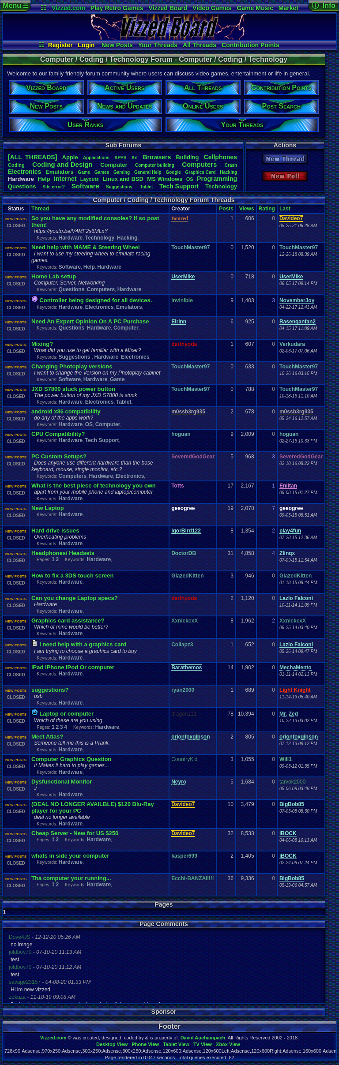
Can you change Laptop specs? (74, 598)
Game (84, 172)
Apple (70, 157)
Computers (199, 164)
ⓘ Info (323, 5)
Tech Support (102, 440)
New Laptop (47, 508)
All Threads (199, 45)
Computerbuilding (154, 165)
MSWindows (164, 179)
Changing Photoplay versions (71, 366)
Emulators (59, 172)
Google (173, 172)
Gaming (121, 172)
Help (44, 179)
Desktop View (112, 1044)
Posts (226, 209)
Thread (40, 209)
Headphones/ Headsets (62, 553)
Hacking (228, 172)
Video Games (211, 7)
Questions (22, 186)
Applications (96, 157)
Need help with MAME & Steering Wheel (85, 247)
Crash (231, 165)
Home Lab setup (53, 276)
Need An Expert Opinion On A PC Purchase (90, 321)
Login (86, 45)
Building (187, 157)
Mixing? (42, 344)
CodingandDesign (62, 164)
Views (246, 209)
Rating (267, 209)
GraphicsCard (200, 172)
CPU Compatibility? (58, 434)
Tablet (146, 186)
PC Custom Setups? (59, 456)
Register (60, 45)
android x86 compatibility (66, 411)
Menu (15, 5)
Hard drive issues (55, 530)
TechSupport (179, 186)
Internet (65, 178)
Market (288, 7)
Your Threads (157, 45)
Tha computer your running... (71, 878)
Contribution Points (250, 45)
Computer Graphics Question (71, 759)
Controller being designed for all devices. (95, 300)
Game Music (255, 7)
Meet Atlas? (47, 736)
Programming (217, 178)
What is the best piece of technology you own (93, 485)
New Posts (117, 45)
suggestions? (50, 689)
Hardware (70, 238)
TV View (202, 1044)
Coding (16, 165)
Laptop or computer (66, 713)
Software (85, 186)
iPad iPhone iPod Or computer (72, 667)
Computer (113, 164)
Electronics (24, 171)
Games (101, 172)
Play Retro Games (116, 7)
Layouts (89, 179)
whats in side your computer (70, 855)
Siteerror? (53, 186)
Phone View (145, 1044)
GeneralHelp (148, 172)
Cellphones (220, 157)
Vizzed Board (168, 7)
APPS (120, 157)
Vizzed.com (68, 7)
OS (189, 179)
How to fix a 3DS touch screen (72, 575)
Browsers (157, 157)
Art (135, 157)
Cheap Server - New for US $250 (74, 833)
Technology (221, 186)
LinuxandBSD (122, 179)
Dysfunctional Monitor (61, 781)
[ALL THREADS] (32, 157)
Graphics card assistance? (67, 620)
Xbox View (228, 1044)
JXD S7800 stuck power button (73, 389)
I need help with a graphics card (82, 644)
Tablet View (176, 1044)
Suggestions (120, 186)
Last (284, 209)
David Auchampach (203, 1037)
